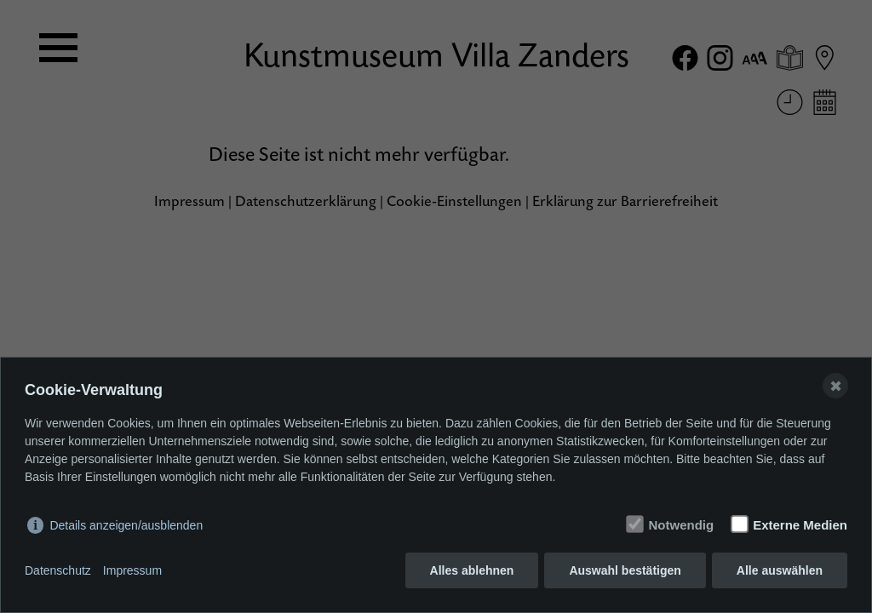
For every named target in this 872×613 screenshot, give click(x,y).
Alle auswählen (780, 570)
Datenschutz (58, 570)
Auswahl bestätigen (624, 570)
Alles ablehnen (472, 570)
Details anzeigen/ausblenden (126, 525)
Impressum (132, 570)
